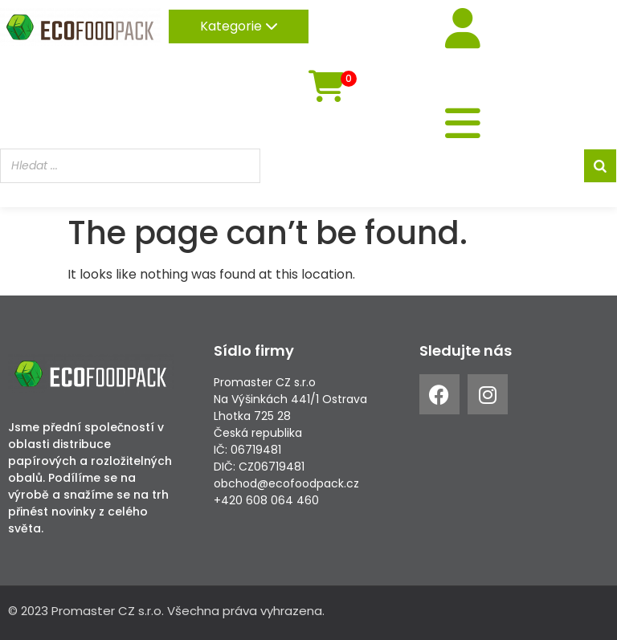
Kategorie (239, 26)
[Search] (600, 165)
